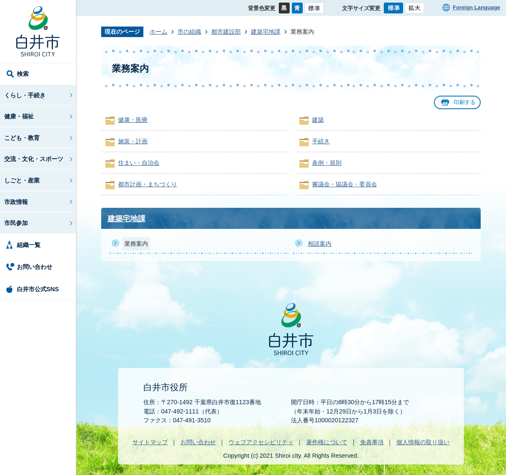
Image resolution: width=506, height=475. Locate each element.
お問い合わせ (34, 266)
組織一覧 (28, 245)
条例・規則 (327, 162)
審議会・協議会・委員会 (344, 184)
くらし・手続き (25, 95)
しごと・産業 (22, 180)
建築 (318, 119)
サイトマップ (150, 442)
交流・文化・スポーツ (33, 159)
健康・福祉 (19, 116)
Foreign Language (476, 7)
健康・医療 (133, 119)
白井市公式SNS (38, 289)
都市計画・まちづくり (147, 184)
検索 (23, 73)
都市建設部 (226, 31)
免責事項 (372, 442)
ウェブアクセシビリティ (261, 442)
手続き (321, 141)
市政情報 (16, 202)
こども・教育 (22, 137)
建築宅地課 (265, 31)
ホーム (158, 31)
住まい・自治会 (138, 162)
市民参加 (16, 223)
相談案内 (319, 243)
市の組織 (189, 31)
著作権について (326, 442)
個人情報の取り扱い (422, 442)
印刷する (465, 102)
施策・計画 (133, 141)
